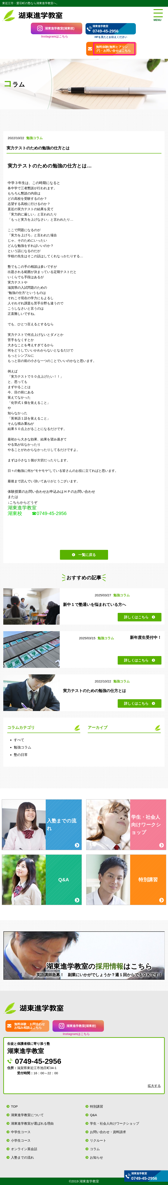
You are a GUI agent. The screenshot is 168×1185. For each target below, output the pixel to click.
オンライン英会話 (24, 1149)
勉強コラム (22, 747)
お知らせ (96, 1157)
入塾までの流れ (22, 1157)
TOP (14, 1106)
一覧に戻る (87, 555)
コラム (95, 1149)
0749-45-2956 (105, 31)
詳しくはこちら (136, 617)
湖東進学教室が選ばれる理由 (32, 1123)
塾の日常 (21, 755)
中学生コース (21, 1132)
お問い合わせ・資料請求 (108, 1132)
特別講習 (96, 1106)
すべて (19, 740)
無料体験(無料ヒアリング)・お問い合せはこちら (113, 48)
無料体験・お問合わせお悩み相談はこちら (29, 1026)
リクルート (98, 1140)
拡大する (154, 1086)
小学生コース (21, 1140)
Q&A (93, 1115)
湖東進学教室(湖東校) (59, 28)
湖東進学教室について (27, 1115)
